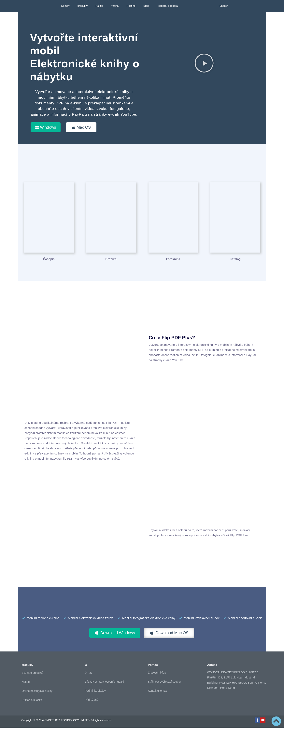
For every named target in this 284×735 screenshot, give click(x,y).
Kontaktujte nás (157, 698)
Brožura (111, 266)
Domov (65, 5)
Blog (146, 5)
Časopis (48, 266)
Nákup (99, 5)
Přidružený (91, 707)
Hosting (131, 5)
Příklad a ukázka (32, 707)
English (224, 5)
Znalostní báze (157, 679)
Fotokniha (173, 266)
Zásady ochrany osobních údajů (104, 688)
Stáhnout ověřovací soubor (164, 688)
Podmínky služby (95, 698)
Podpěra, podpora (167, 5)
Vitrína (115, 5)
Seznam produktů (32, 679)
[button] (204, 63)
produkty (83, 5)
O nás (88, 679)
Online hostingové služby (37, 698)
